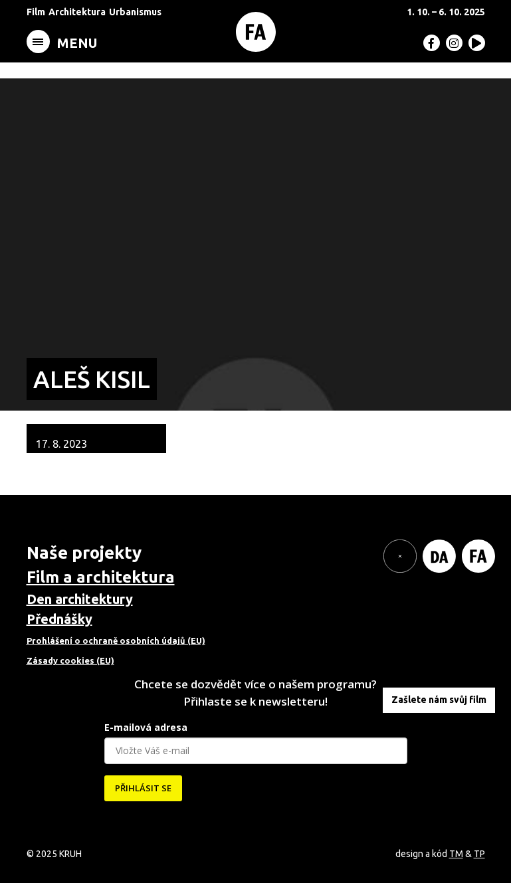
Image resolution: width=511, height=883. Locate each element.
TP (479, 853)
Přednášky (59, 619)
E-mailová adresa (145, 727)
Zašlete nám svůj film (438, 699)
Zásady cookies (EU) (70, 660)
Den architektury (80, 599)
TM (456, 853)
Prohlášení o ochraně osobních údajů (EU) (116, 640)
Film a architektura (101, 577)
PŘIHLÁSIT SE (143, 788)
